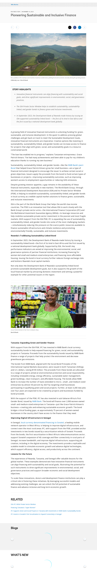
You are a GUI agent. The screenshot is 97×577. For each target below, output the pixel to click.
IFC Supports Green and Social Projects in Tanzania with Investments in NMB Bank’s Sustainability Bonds (46, 511)
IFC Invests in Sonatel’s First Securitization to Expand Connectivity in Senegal (36, 514)
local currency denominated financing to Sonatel (42, 422)
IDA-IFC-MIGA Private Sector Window (23, 504)
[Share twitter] (69, 27)
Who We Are (14, 4)
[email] (12, 27)
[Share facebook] (74, 27)
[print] (17, 27)
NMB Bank (37, 401)
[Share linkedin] (79, 27)
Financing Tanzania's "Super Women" (23, 508)
